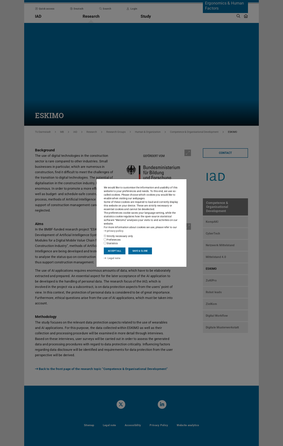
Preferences (112, 239)
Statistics (111, 243)
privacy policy (113, 230)
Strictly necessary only (118, 236)
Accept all (114, 251)
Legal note (112, 258)
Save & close (140, 251)
